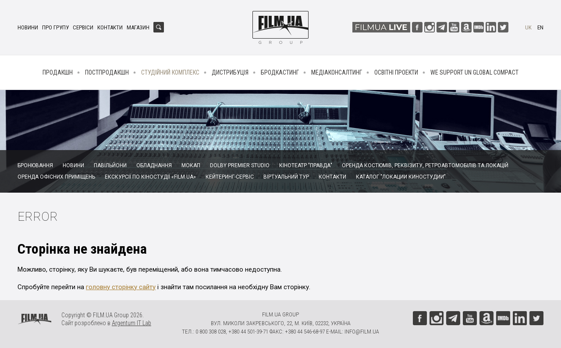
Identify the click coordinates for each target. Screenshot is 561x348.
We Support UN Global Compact (474, 72)
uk (528, 27)
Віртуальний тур (286, 177)
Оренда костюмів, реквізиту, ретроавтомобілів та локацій (425, 165)
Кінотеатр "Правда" (305, 165)
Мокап (190, 165)
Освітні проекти (396, 72)
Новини (28, 27)
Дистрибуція (230, 72)
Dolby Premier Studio (240, 165)
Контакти (110, 27)
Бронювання (35, 165)
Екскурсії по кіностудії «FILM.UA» (150, 177)
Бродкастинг (280, 72)
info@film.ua (361, 331)
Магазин (138, 27)
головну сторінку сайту (121, 287)
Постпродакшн (107, 72)
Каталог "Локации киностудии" (401, 177)
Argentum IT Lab (131, 322)
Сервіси (83, 27)
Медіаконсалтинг (336, 72)
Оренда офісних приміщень (56, 177)
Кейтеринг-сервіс (230, 177)
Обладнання (154, 165)
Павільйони (110, 165)
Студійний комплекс (170, 72)
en (540, 27)
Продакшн (58, 72)
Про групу (55, 27)
